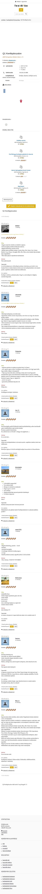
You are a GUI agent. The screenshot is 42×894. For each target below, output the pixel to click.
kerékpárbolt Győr (6, 881)
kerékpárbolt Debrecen (8, 879)
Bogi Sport (21, 186)
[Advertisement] (21, 36)
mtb (3, 843)
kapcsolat (4, 830)
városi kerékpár (6, 851)
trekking (4, 846)
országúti (4, 848)
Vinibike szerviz (20, 140)
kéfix (2, 834)
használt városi (6, 867)
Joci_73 (17, 410)
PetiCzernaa (18, 577)
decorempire (18, 467)
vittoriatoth (18, 294)
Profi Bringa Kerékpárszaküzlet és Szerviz (21, 154)
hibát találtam (8, 84)
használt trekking (6, 862)
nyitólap (3, 20)
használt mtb (5, 860)
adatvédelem (4, 832)
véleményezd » (12, 60)
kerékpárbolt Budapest (8, 876)
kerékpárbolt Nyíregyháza (13, 20)
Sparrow (17, 638)
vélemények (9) (8, 199)
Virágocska (18, 351)
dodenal (17, 225)
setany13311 (18, 529)
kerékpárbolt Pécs (6, 888)
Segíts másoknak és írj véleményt (21, 206)
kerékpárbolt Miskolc (7, 883)
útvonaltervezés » (7, 119)
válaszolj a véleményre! (9, 286)
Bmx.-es (17, 700)
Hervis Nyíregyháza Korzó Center (21, 170)
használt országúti (6, 865)
